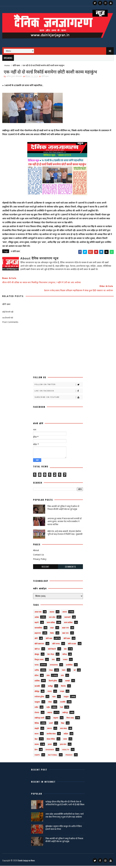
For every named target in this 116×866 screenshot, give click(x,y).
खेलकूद (37, 655)
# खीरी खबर (15, 251)
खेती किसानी (52, 649)
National (52, 755)
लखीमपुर (65, 713)
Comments (70, 567)
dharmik (50, 750)
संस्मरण (49, 729)
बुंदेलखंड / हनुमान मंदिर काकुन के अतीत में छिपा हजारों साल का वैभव (63, 828)
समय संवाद (63, 729)
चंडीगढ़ (64, 655)
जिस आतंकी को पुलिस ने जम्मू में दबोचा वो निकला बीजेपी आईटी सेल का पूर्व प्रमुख (63, 508)
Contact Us (38, 554)
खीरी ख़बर (67, 639)
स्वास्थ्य (37, 745)
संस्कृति (37, 729)
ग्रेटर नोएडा (50, 655)
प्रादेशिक (37, 681)
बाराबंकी (37, 686)
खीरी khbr (72, 644)
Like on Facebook (59, 391)
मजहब (62, 692)
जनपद (37, 665)
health (65, 750)
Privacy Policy (39, 559)
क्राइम (52, 628)
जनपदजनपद (54, 665)
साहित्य (66, 734)
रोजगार (37, 713)
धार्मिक (37, 670)
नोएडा (51, 670)
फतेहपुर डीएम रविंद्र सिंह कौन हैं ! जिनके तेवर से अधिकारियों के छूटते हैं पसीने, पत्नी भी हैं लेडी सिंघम (64, 803)
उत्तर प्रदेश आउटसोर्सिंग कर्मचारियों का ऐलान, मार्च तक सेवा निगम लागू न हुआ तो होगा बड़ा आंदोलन (64, 815)
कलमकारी (67, 617)
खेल (65, 649)
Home (7, 65)
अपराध (64, 612)
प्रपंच (62, 676)
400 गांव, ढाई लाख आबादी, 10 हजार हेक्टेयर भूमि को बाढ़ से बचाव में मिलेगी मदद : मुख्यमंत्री (64, 533)
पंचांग (63, 670)
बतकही (67, 681)
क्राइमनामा (38, 633)
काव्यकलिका (38, 628)
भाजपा (49, 692)
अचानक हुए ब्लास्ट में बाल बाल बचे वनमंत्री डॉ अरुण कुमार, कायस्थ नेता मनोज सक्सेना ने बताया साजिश (64, 521)
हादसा (50, 745)
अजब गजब (38, 612)
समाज (36, 734)
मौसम (50, 702)
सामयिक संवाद (51, 734)
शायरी (51, 723)
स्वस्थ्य (65, 739)
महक (53, 697)
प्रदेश (48, 676)
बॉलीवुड (37, 692)
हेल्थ (36, 750)
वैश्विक (37, 723)
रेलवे (61, 707)
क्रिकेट (52, 633)
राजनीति (62, 702)
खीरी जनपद (56, 644)
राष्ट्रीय (48, 707)
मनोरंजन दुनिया (39, 697)
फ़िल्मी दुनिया (53, 681)
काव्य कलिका (51, 623)
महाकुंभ (66, 697)
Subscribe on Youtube (59, 398)
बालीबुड (50, 686)
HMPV (37, 755)
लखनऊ (49, 713)
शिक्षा (62, 723)
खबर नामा (65, 633)
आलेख (37, 617)
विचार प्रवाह (70, 718)
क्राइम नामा (65, 628)
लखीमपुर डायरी (39, 718)
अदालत (52, 612)
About (36, 550)
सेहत (36, 739)
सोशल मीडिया (51, 739)
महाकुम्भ (37, 702)
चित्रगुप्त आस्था (39, 660)
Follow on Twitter (59, 385)
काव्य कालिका (68, 623)
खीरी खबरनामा (39, 644)
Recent (45, 567)
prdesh (69, 755)
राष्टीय (36, 707)
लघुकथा (55, 718)
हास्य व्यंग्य (63, 745)
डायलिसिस (69, 665)
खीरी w (37, 649)
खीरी (36, 639)
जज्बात (65, 660)
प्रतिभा (37, 676)
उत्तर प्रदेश (52, 617)
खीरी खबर (16, 65)
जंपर (53, 660)
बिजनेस (63, 686)
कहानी (37, 623)
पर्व (74, 670)
